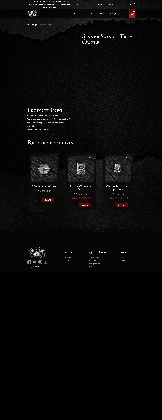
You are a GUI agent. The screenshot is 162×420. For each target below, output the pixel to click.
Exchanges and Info (94, 263)
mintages (34, 24)
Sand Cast (76, 13)
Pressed (89, 13)
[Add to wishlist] (53, 157)
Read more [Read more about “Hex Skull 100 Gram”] (47, 200)
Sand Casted (123, 257)
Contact (91, 267)
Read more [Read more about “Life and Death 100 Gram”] (84, 205)
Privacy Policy (93, 260)
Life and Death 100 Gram (81, 188)
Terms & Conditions (94, 257)
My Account (68, 257)
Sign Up (67, 260)
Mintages (113, 13)
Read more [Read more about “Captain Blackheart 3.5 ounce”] (121, 205)
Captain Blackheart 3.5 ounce (118, 188)
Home (29, 24)
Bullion (101, 13)
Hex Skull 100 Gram (44, 186)
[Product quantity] (37, 200)
